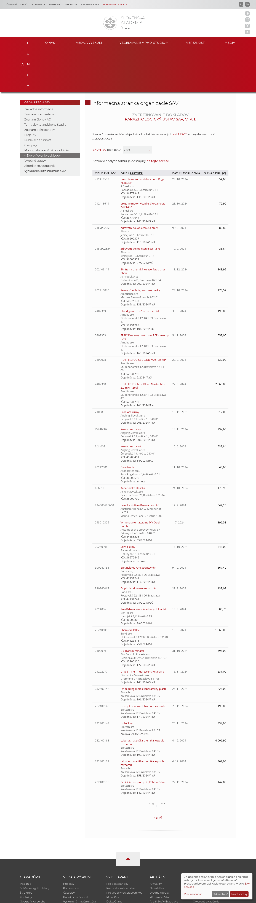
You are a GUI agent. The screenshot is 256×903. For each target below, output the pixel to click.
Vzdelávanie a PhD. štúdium (144, 42)
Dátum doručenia (186, 129)
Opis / (125, 129)
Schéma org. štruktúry (34, 844)
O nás (50, 42)
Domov (27, 42)
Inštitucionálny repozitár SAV (212, 840)
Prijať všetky (239, 894)
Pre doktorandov (117, 840)
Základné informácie (38, 65)
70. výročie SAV (159, 853)
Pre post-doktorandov (120, 844)
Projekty (30, 91)
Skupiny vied (90, 4)
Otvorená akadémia (206, 858)
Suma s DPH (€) (215, 129)
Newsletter (157, 844)
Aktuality (156, 840)
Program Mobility (117, 863)
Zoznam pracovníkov (39, 70)
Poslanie (25, 840)
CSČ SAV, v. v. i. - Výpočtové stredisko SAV (73, 898)
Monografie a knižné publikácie (46, 106)
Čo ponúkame (159, 863)
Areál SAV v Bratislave (164, 858)
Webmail (71, 4)
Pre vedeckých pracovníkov (124, 849)
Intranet (55, 4)
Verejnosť (195, 42)
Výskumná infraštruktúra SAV (45, 127)
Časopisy (30, 101)
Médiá (230, 42)
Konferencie (71, 844)
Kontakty (39, 4)
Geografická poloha (33, 858)
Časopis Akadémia (205, 853)
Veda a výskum (89, 42)
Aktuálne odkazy (114, 4)
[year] (137, 105)
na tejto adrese (157, 117)
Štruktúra (26, 849)
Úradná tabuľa (159, 849)
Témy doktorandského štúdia (45, 80)
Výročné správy (35, 116)
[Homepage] (110, 23)
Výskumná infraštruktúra (79, 858)
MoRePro (112, 853)
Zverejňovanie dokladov (44, 111)
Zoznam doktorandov (39, 85)
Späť (158, 773)
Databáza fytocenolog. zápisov (213, 849)
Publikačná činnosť (38, 96)
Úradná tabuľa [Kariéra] (17, 4)
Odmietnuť (220, 894)
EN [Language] (247, 4)
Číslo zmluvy (105, 129)
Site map (180, 898)
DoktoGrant (114, 858)
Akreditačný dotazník (39, 121)
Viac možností (193, 894)
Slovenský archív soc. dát (209, 844)
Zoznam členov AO (37, 75)
